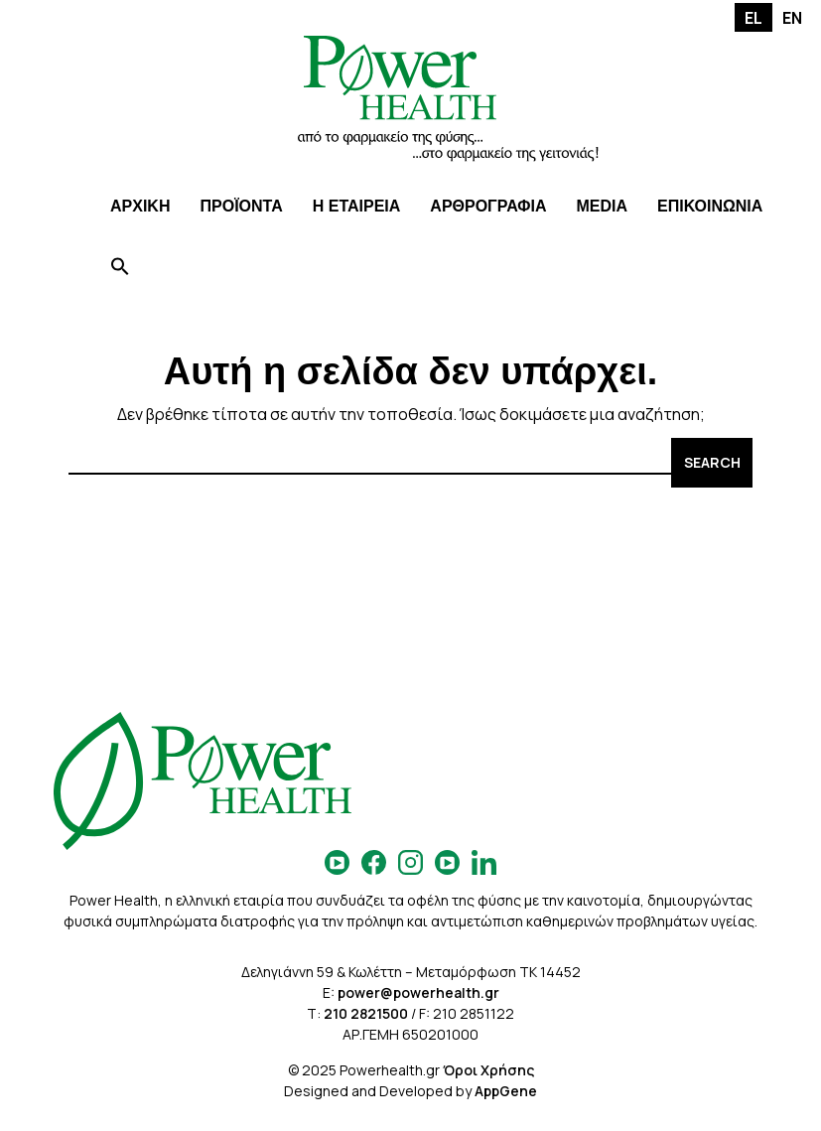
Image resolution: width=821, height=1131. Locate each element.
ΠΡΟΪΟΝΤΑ (241, 206)
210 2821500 (366, 1013)
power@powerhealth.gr (418, 992)
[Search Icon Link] (120, 268)
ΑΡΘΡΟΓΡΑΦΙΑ (488, 206)
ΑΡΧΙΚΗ (140, 206)
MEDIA (601, 206)
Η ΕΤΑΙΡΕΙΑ (357, 206)
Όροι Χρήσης (488, 1069)
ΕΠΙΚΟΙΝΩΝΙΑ (709, 206)
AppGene (506, 1090)
